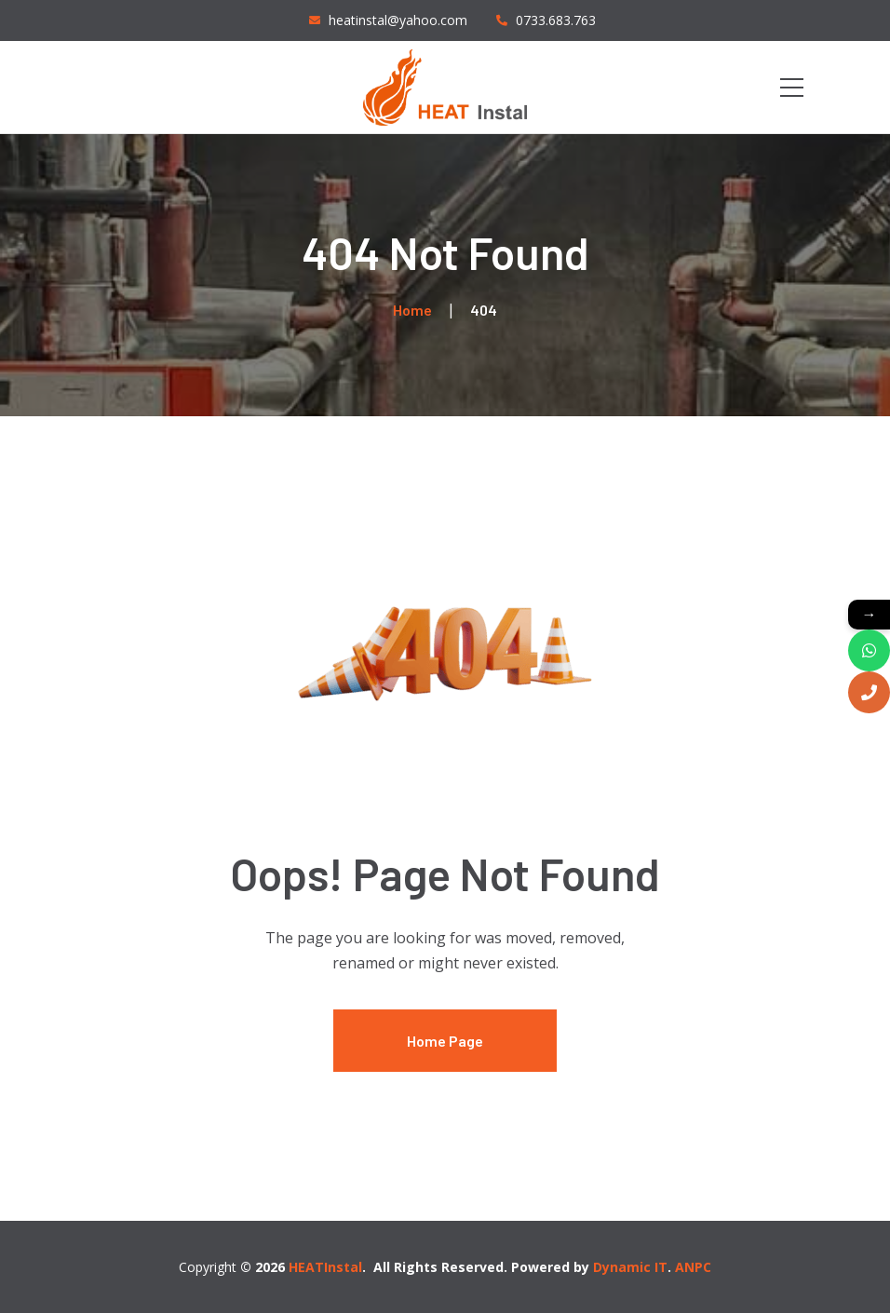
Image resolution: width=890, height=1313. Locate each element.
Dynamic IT (630, 1267)
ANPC (693, 1267)
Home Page (445, 1040)
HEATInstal (325, 1267)
